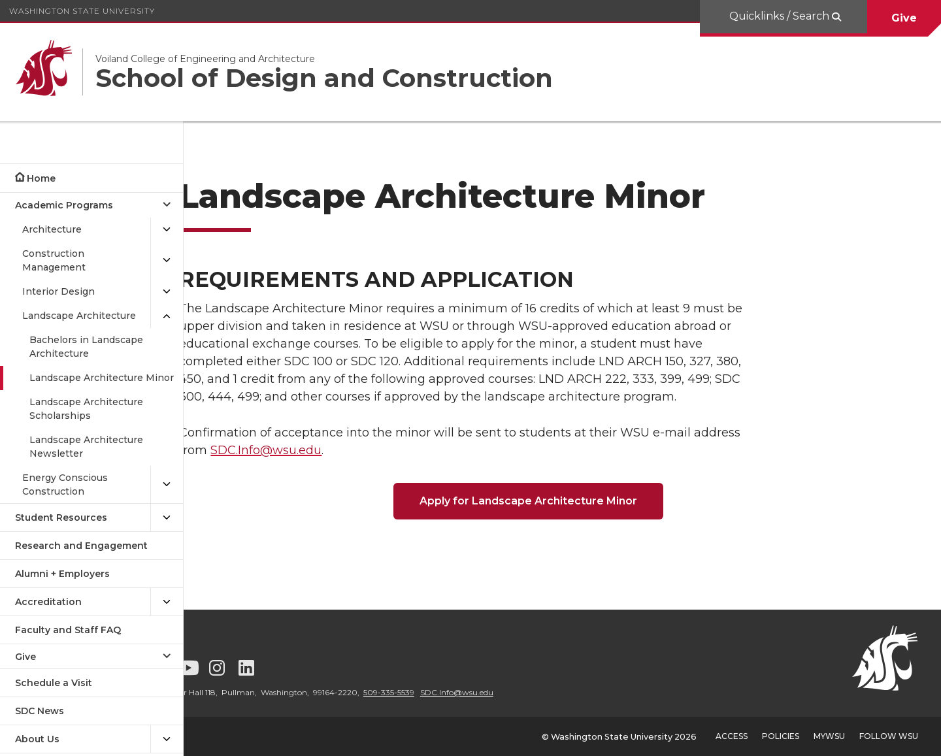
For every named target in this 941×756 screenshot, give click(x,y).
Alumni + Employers (62, 574)
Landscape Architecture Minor (101, 378)
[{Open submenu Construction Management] (166, 261)
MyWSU (829, 736)
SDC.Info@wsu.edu (313, 450)
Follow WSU (888, 736)
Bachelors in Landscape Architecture (86, 346)
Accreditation (48, 602)
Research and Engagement (81, 545)
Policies (780, 736)
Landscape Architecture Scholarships (86, 408)
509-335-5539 (456, 692)
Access (732, 736)
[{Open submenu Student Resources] (166, 518)
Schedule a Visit (53, 683)
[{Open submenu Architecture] (166, 230)
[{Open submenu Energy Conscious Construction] (166, 485)
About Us (37, 739)
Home (41, 178)
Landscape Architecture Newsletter (86, 446)
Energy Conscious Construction (65, 484)
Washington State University (82, 11)
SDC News (39, 711)
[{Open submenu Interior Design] (166, 292)
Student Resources (61, 517)
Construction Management (54, 260)
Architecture (52, 229)
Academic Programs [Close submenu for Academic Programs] (64, 205)
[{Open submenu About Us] (166, 739)
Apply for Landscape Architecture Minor (562, 501)
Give (904, 18)
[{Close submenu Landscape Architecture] (166, 316)
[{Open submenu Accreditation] (166, 602)
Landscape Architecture (79, 315)
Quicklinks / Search (780, 16)
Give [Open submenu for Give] (25, 657)
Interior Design (58, 291)
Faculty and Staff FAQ (68, 630)
